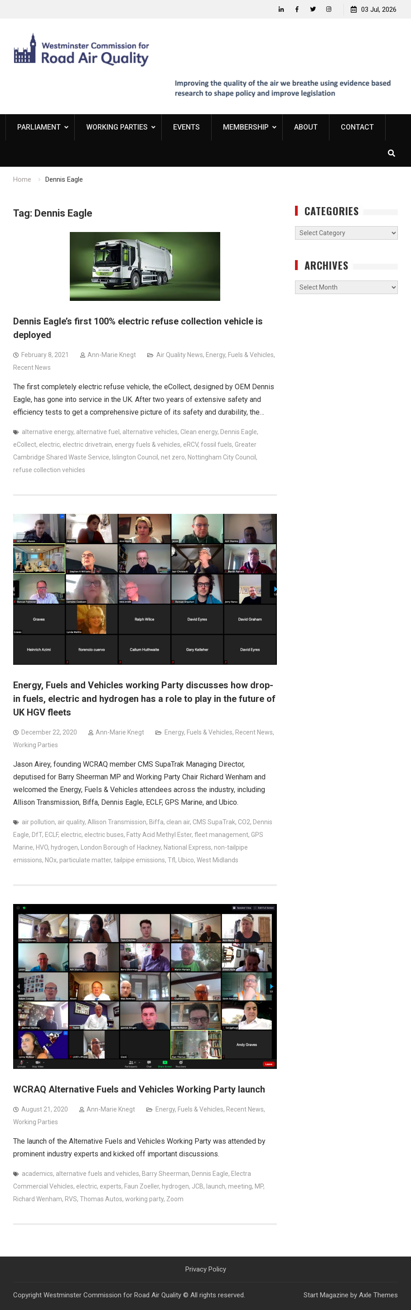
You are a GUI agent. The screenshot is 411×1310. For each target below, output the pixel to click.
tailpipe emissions (139, 860)
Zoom (175, 1199)
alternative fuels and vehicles (97, 1173)
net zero (173, 457)
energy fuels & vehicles (147, 444)
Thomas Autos (101, 1199)
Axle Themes (378, 1295)
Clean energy (199, 431)
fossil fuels (216, 444)
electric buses (104, 834)
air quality (71, 822)
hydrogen (64, 847)
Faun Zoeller (141, 1186)
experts (110, 1186)
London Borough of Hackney (121, 847)
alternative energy (47, 431)
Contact (357, 127)
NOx (51, 860)
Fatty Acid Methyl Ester (159, 834)
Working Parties (117, 127)
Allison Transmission (116, 822)
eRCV (190, 444)
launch (215, 1186)
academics (37, 1173)
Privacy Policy (205, 1269)
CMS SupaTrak (214, 822)
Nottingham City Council (222, 457)
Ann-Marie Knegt (111, 354)
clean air (178, 822)
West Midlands (217, 860)
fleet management (221, 834)
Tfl (171, 860)
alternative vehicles (150, 431)
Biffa (156, 822)
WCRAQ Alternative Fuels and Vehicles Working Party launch (139, 1089)
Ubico (186, 860)
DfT (37, 834)
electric (49, 444)
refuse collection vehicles (49, 470)
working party (144, 1199)
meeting (240, 1186)
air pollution (38, 822)
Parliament (39, 127)
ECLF (51, 834)
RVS (71, 1199)
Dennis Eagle (238, 431)
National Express (187, 847)
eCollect (24, 444)
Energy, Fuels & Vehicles (240, 354)
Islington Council (135, 457)
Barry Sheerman (165, 1173)
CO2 (244, 822)
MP (259, 1186)
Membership (246, 127)
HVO (42, 847)
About (306, 127)
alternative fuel (98, 431)
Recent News (32, 367)
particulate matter (85, 860)
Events (186, 127)
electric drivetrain (87, 444)
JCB (197, 1186)
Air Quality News (179, 354)
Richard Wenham (37, 1199)
